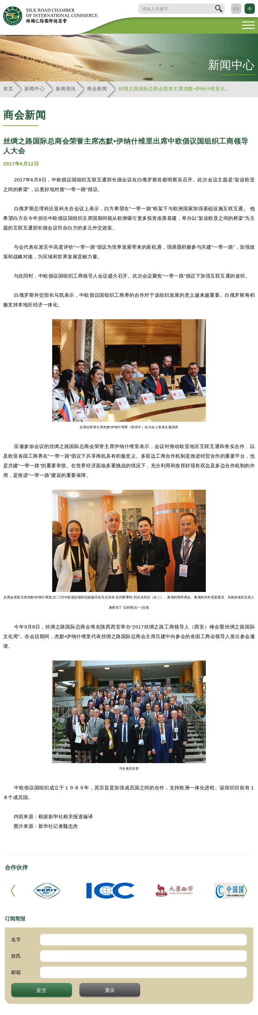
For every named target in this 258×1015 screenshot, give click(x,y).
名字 (16, 939)
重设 (110, 990)
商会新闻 (97, 88)
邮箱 (16, 972)
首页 (8, 88)
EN (236, 8)
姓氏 (16, 956)
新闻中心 (34, 88)
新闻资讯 (66, 88)
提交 (41, 990)
